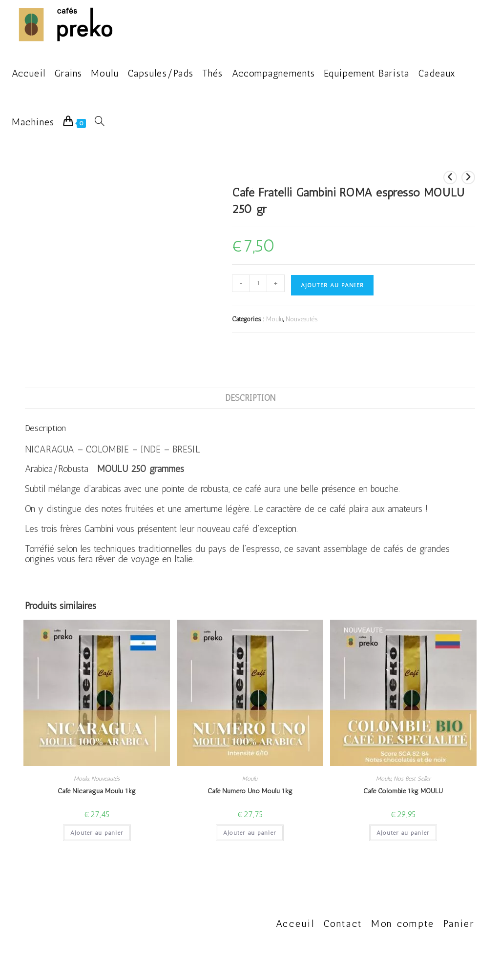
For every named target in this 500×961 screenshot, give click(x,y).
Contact (342, 923)
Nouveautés (301, 319)
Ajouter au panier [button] (97, 832)
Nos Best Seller (412, 778)
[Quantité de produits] (258, 283)
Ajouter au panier (332, 285)
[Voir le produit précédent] (450, 177)
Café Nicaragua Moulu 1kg (97, 791)
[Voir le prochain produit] (468, 177)
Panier (459, 923)
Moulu (274, 319)
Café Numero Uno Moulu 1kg (250, 791)
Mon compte (403, 923)
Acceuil (295, 923)
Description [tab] (250, 398)
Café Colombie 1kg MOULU (403, 791)
